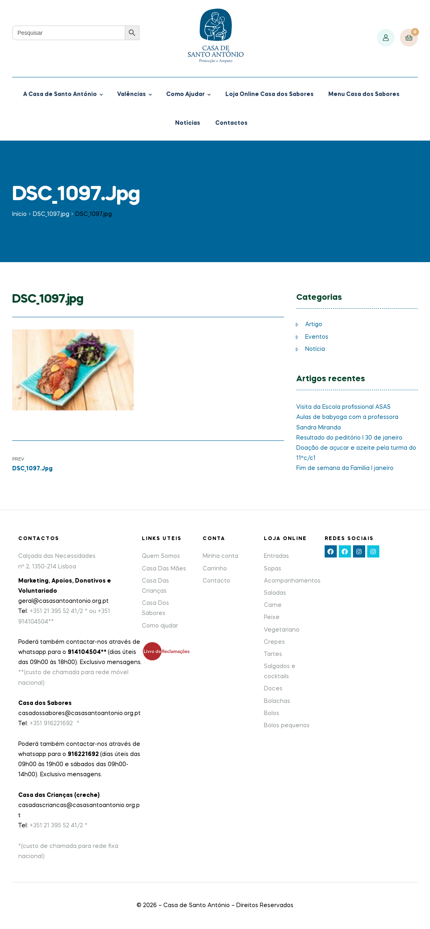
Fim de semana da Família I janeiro (345, 468)
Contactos (231, 123)
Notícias (187, 123)
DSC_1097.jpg (51, 214)
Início (19, 214)
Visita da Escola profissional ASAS (343, 407)
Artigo (313, 324)
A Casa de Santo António (60, 94)
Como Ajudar (185, 94)
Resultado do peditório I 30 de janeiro (349, 438)
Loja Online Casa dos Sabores (269, 94)
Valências (131, 94)
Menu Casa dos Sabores (364, 94)
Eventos (316, 337)
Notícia (315, 349)
